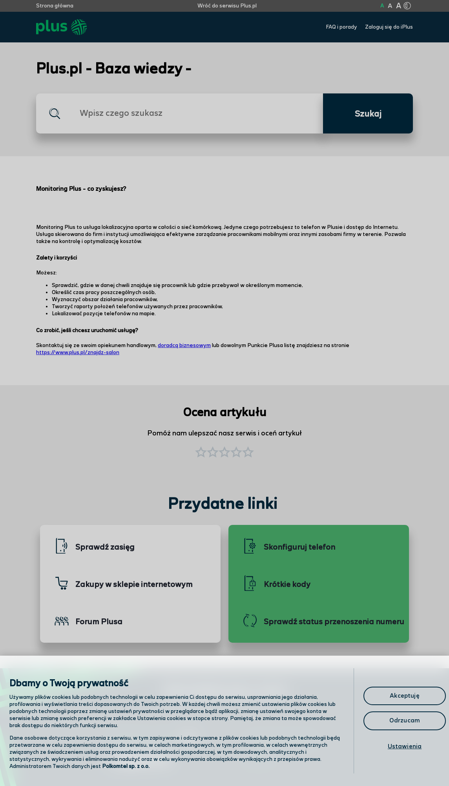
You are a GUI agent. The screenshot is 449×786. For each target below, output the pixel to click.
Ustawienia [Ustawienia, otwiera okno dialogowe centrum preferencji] (405, 746)
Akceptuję (404, 696)
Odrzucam (404, 721)
